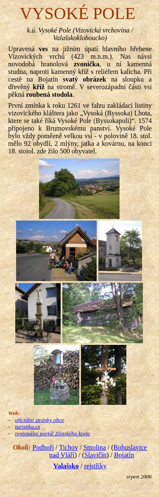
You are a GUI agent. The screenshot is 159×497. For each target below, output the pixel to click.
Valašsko (66, 466)
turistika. (27, 426)
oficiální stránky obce (39, 420)
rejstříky (95, 466)
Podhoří (43, 447)
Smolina (94, 447)
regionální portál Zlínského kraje (52, 433)
